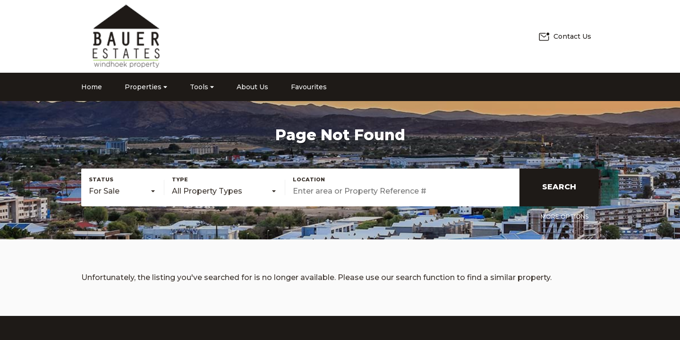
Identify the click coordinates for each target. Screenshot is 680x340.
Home (91, 87)
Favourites (309, 87)
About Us (252, 87)
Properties (146, 87)
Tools (202, 87)
